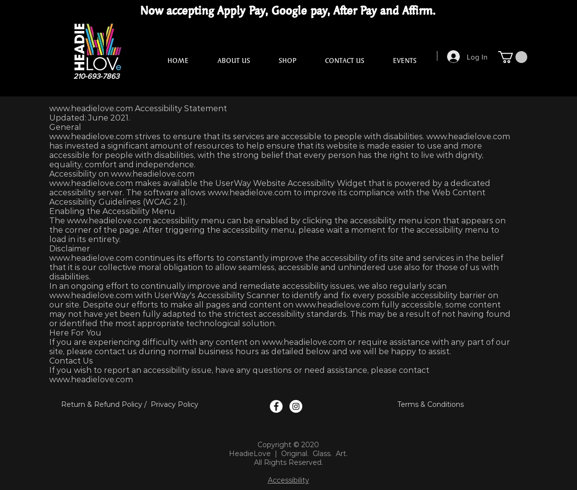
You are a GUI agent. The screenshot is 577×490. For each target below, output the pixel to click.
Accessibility (288, 480)
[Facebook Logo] (276, 406)
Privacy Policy (174, 404)
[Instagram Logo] (295, 406)
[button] (512, 57)
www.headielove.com (91, 108)
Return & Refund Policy (101, 404)
